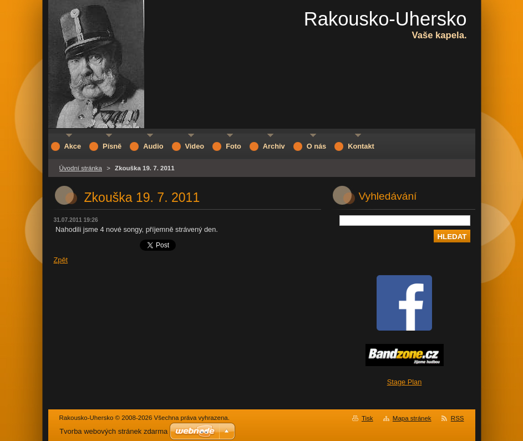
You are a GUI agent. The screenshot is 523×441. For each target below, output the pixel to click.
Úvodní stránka (80, 168)
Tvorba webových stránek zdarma (113, 431)
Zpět (61, 260)
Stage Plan (404, 382)
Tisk (367, 418)
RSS (457, 418)
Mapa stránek (412, 418)
